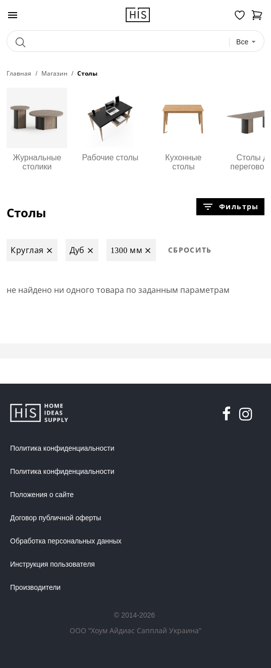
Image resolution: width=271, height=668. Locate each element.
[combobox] (246, 42)
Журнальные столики (37, 129)
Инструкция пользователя (52, 564)
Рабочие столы (110, 125)
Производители (35, 587)
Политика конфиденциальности (62, 448)
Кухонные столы (183, 129)
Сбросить (190, 250)
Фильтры (230, 207)
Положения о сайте (42, 495)
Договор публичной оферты (55, 518)
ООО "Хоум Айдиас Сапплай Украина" (135, 630)
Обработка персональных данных (66, 541)
